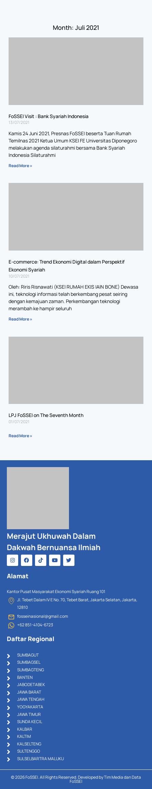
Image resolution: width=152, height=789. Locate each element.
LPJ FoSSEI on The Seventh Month (46, 415)
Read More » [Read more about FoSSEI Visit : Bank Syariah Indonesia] (20, 166)
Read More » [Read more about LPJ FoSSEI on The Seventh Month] (20, 436)
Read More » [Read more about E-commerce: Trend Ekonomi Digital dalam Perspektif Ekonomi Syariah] (20, 319)
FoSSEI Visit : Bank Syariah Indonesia (49, 116)
